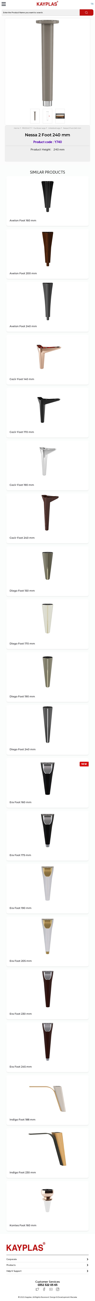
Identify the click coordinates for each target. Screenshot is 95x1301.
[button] (47, 1259)
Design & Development (63, 1297)
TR (92, 4)
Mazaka (73, 1297)
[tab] (47, 1259)
